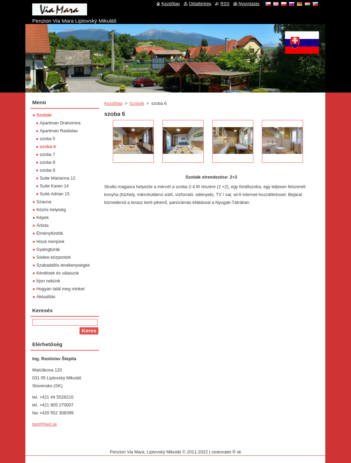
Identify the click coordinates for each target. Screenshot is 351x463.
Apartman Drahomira (60, 122)
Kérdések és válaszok (57, 273)
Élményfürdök (49, 233)
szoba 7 (47, 154)
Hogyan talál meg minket (60, 288)
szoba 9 (47, 170)
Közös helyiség (51, 209)
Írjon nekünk (48, 280)
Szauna (43, 201)
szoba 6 (48, 146)
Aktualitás (45, 296)
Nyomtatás (249, 3)
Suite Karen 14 (54, 185)
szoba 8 (47, 162)
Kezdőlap (113, 103)
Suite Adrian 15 (55, 193)
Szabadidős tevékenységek (63, 265)
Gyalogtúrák (48, 249)
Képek (42, 217)
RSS (224, 3)
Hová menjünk (50, 241)
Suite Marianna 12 (57, 178)
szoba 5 (47, 138)
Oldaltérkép (200, 3)
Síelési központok (53, 257)
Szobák (137, 103)
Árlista (42, 225)
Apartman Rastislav (59, 130)
